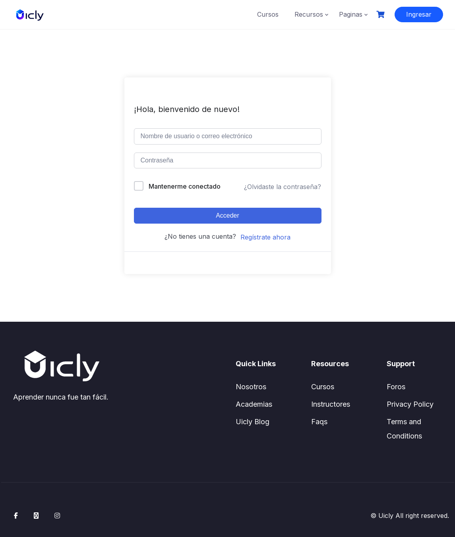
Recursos (308, 14)
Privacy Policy (410, 404)
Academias (254, 404)
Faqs (319, 421)
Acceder (227, 215)
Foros (396, 386)
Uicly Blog (252, 421)
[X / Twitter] (36, 516)
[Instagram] (57, 516)
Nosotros (251, 386)
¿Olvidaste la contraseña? (282, 187)
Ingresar (419, 14)
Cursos (268, 14)
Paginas (350, 14)
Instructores (330, 404)
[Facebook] (16, 516)
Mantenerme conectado (185, 186)
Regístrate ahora (265, 237)
